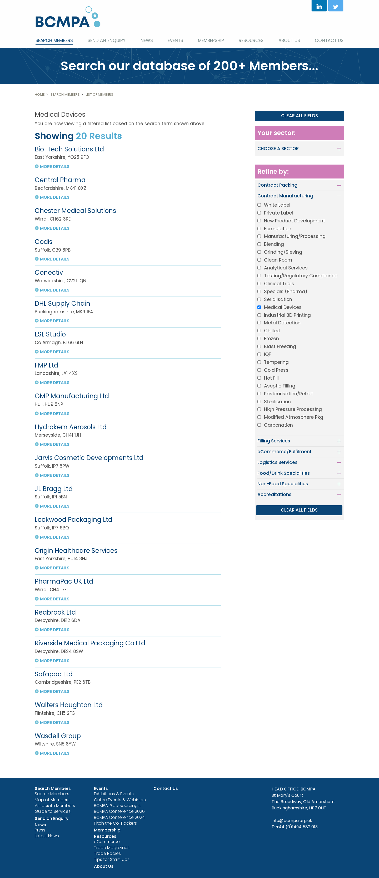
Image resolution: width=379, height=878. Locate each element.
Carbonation (278, 425)
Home (39, 94)
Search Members (54, 40)
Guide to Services (53, 811)
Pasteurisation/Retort (288, 394)
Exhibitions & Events (114, 794)
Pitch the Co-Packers (115, 823)
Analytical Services (286, 268)
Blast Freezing (280, 346)
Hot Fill (271, 378)
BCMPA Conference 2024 (119, 817)
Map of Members (52, 800)
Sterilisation (277, 402)
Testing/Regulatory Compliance (300, 276)
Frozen (271, 338)
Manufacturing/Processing (295, 236)
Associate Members (55, 806)
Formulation (277, 229)
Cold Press (276, 370)
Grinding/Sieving (283, 252)
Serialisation (278, 299)
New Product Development (294, 221)
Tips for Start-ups (111, 859)
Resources (251, 40)
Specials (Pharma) (285, 291)
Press (40, 830)
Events (175, 40)
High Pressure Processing (293, 409)
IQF (267, 354)
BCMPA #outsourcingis (117, 806)
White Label (277, 205)
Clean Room (278, 260)
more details (54, 167)
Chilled (272, 331)
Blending (274, 244)
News (147, 40)
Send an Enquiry (107, 40)
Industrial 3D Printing (287, 315)
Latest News (47, 836)
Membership (211, 40)
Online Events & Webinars (120, 800)
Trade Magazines (111, 848)
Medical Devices (283, 307)
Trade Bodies (107, 853)
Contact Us (329, 40)
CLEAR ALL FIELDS (299, 116)
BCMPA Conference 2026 (119, 811)
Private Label (278, 213)
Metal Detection (282, 323)
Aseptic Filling (279, 386)
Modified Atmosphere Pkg (293, 417)
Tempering (276, 362)
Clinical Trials (279, 283)
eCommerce (107, 842)
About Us (289, 40)
